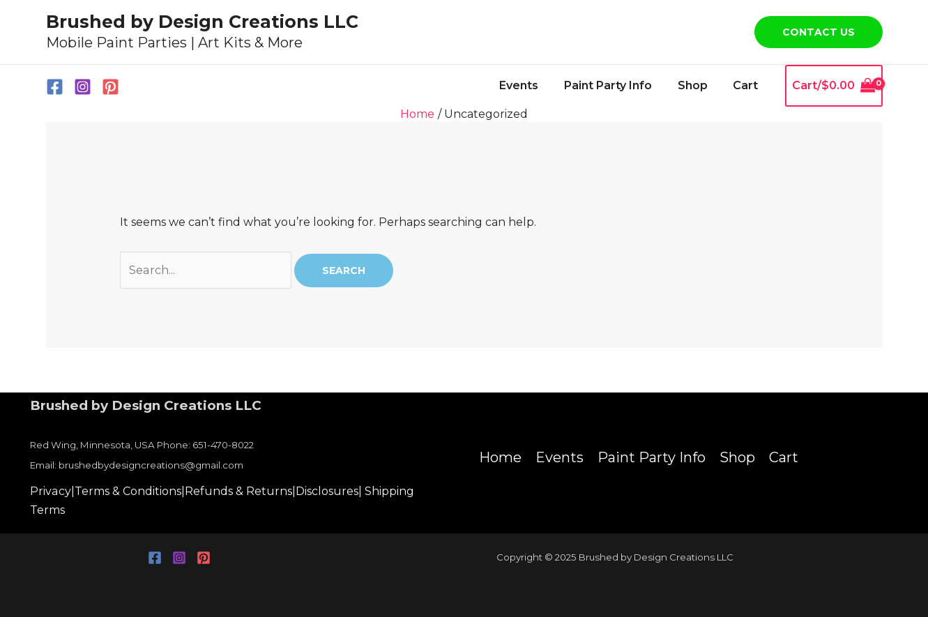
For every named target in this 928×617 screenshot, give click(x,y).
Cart (747, 85)
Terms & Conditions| (129, 491)
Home (500, 457)
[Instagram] (82, 87)
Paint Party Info (616, 85)
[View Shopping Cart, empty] (834, 86)
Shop (698, 85)
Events (530, 85)
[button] (818, 32)
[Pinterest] (110, 87)
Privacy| (52, 491)
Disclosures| (328, 491)
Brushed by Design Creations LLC (202, 21)
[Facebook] (54, 87)
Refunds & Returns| (239, 491)
